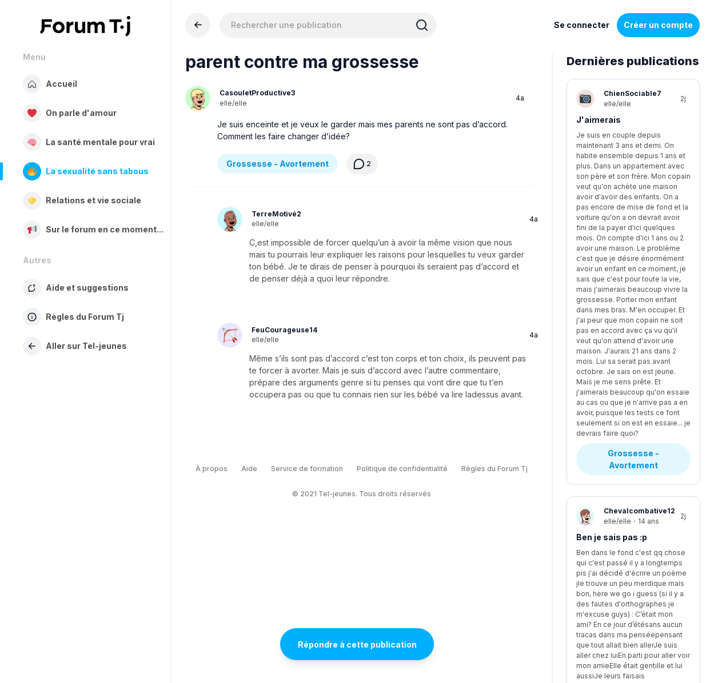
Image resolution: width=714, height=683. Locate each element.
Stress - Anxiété (619, 464)
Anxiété (592, 405)
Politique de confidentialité (402, 468)
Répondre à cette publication (357, 644)
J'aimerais (598, 119)
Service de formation (307, 468)
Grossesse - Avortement (277, 163)
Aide (249, 468)
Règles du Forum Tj (494, 468)
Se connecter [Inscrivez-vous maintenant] (581, 25)
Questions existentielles (633, 327)
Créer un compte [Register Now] (658, 25)
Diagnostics (610, 595)
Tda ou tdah (600, 536)
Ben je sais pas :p (611, 262)
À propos (212, 468)
